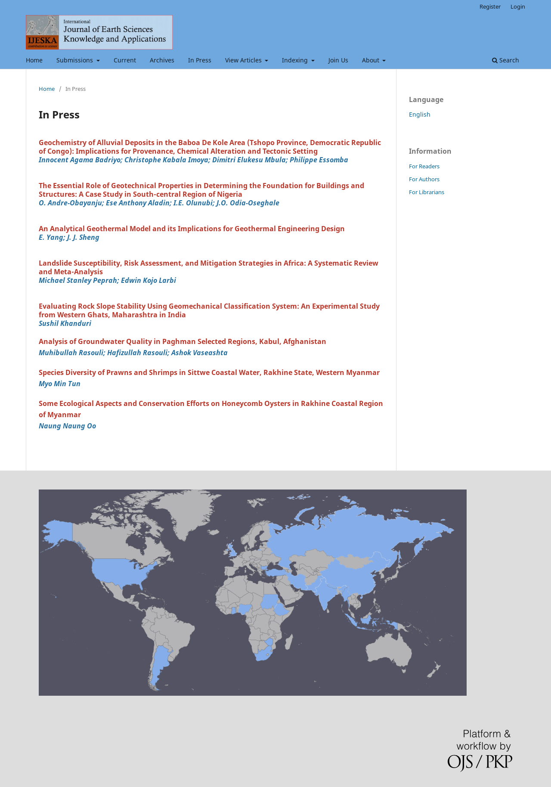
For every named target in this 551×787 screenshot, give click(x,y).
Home (34, 60)
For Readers (424, 166)
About (371, 60)
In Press (199, 60)
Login (518, 6)
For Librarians (426, 192)
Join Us (338, 60)
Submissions (75, 60)
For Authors (424, 179)
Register (490, 6)
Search (505, 60)
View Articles (244, 60)
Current (125, 60)
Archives (162, 60)
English (419, 114)
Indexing (296, 60)
